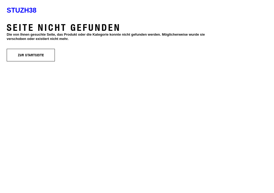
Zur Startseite (31, 55)
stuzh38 (21, 10)
